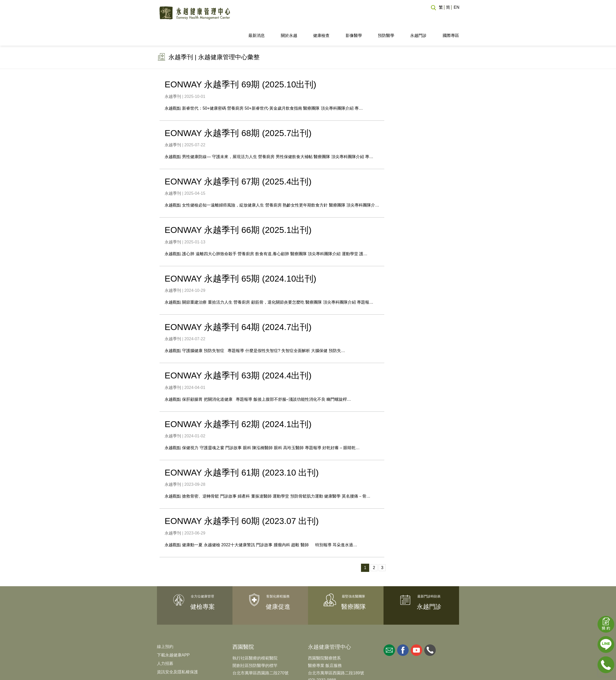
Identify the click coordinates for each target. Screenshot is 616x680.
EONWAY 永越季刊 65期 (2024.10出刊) (241, 258)
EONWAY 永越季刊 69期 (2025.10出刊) (241, 65)
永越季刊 (173, 77)
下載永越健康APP (173, 634)
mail (389, 629)
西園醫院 (243, 626)
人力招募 (165, 643)
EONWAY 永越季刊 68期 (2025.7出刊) (239, 113)
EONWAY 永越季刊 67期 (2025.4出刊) (239, 162)
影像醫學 (354, 16)
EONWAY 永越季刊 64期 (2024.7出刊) (239, 307)
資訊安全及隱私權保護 (177, 651)
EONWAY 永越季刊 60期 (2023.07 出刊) (242, 500)
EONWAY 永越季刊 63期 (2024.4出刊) (239, 355)
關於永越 (289, 16)
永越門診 (418, 16)
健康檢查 (321, 16)
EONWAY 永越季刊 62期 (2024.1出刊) (239, 404)
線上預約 (165, 626)
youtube (416, 629)
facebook (403, 629)
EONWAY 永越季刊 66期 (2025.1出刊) (239, 210)
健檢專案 (202, 585)
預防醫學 (386, 16)
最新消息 (256, 16)
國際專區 (451, 16)
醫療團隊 (353, 585)
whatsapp (430, 629)
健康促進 (278, 585)
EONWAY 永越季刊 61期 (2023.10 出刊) (242, 452)
